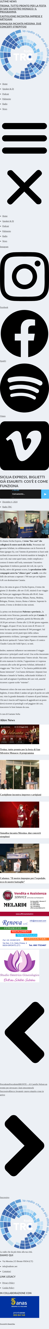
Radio (4, 104)
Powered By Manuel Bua (7, 1324)
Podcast (5, 94)
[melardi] (24, 915)
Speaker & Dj (8, 89)
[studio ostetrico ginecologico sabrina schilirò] (19, 981)
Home (4, 84)
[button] (24, 163)
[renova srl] (24, 948)
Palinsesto (6, 99)
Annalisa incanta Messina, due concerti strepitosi (20, 25)
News (4, 109)
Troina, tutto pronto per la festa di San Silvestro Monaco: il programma (23, 8)
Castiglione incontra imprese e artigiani (20, 794)
